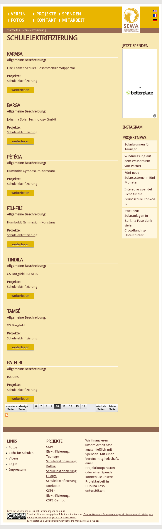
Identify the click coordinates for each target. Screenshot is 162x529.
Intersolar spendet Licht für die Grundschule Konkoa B (140, 196)
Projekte (46, 14)
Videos (14, 458)
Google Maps (51, 521)
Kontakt (46, 20)
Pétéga (14, 157)
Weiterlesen (23, 90)
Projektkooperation (100, 468)
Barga (13, 105)
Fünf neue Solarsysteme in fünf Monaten (140, 177)
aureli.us (60, 511)
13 (77, 406)
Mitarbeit (73, 20)
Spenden (71, 14)
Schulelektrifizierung (34, 30)
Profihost (25, 511)
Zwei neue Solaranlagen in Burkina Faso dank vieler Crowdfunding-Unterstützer (138, 223)
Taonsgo (52, 456)
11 (63, 406)
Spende (106, 472)
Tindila (15, 260)
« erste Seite (10, 408)
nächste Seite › (101, 408)
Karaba (14, 54)
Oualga (51, 476)
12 (70, 406)
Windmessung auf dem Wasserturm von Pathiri (138, 161)
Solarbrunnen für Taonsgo (137, 146)
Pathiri (14, 362)
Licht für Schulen (21, 453)
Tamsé (13, 311)
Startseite (12, 30)
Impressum (17, 469)
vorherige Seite (21, 408)
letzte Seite (112, 408)
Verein (18, 14)
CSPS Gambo (55, 500)
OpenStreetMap (83, 521)
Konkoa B (53, 486)
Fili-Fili (14, 208)
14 (83, 406)
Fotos (17, 20)
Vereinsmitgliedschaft (101, 459)
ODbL (95, 521)
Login (13, 464)
